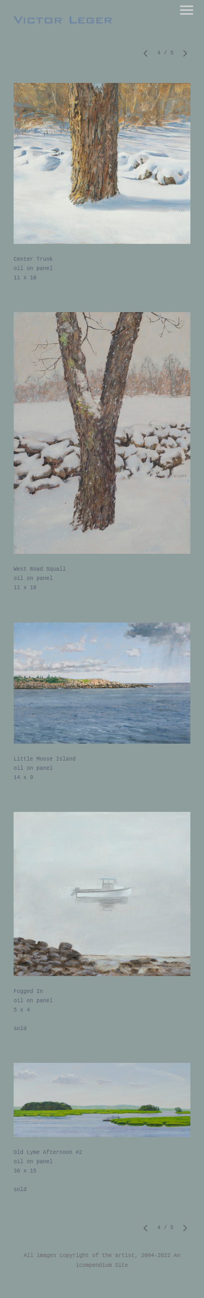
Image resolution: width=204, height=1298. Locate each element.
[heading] (63, 20)
